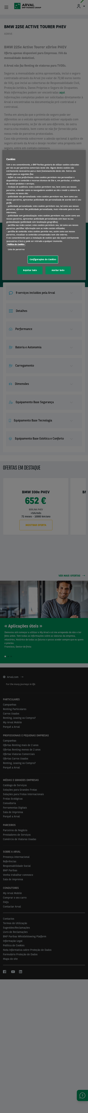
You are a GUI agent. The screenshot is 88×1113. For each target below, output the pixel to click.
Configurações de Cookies (43, 259)
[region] (44, 215)
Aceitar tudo (58, 270)
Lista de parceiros (16, 249)
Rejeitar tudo (30, 270)
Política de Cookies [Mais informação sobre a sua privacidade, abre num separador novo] (16, 244)
